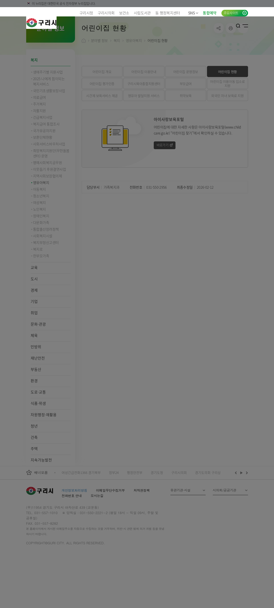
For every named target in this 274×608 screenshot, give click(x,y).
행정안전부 (134, 501)
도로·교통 (38, 421)
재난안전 (38, 387)
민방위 (36, 375)
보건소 (124, 13)
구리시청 (86, 13)
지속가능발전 (41, 488)
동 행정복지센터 (167, 13)
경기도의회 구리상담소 (211, 501)
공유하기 (219, 57)
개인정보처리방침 (74, 519)
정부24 (114, 501)
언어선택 (224, 26)
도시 (34, 307)
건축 (34, 466)
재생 (241, 501)
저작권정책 (142, 519)
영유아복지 (134, 69)
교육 (34, 296)
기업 (34, 330)
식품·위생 (38, 432)
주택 (34, 477)
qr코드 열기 (243, 57)
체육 (34, 364)
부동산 (36, 398)
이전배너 (237, 501)
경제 (34, 319)
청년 (34, 454)
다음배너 (246, 501)
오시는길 (97, 524)
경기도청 (157, 501)
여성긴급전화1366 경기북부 (81, 501)
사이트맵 (245, 26)
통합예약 (209, 13)
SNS (193, 13)
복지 (34, 88)
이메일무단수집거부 (110, 519)
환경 (34, 409)
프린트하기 (231, 57)
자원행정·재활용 (44, 443)
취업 (34, 341)
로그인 (231, 26)
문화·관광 (38, 353)
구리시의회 (106, 13)
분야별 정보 (99, 69)
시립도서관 (142, 13)
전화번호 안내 (72, 524)
